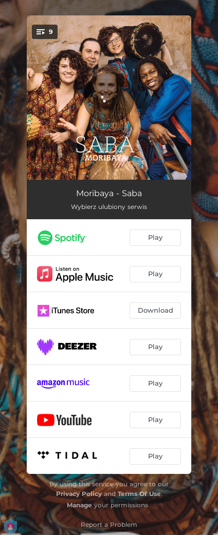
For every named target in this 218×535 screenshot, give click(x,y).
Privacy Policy (79, 494)
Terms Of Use (139, 494)
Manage (79, 505)
